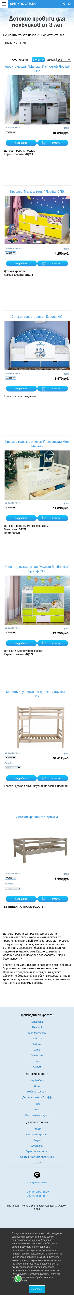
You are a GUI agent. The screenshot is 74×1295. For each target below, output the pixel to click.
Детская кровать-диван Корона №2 (37, 316)
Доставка (37, 1145)
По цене (38, 59)
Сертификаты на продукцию (37, 1156)
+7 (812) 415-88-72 (37, 1192)
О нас (37, 1103)
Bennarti (37, 1027)
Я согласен (37, 1289)
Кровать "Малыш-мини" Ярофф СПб (37, 191)
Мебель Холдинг (37, 1091)
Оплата (37, 1128)
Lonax (37, 1061)
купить (56, 143)
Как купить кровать (37, 1134)
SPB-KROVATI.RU (23, 4)
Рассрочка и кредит (37, 1115)
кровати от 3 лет (15, 42)
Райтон (37, 1044)
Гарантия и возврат (37, 1151)
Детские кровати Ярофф (37, 1097)
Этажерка (37, 1021)
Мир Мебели (37, 1080)
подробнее (21, 143)
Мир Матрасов (37, 1033)
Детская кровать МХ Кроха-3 (37, 817)
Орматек (37, 1038)
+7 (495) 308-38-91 (37, 1196)
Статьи (37, 1162)
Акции (36, 1140)
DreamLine (37, 1055)
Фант (37, 1086)
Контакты (36, 1109)
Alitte (37, 1049)
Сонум (37, 1066)
